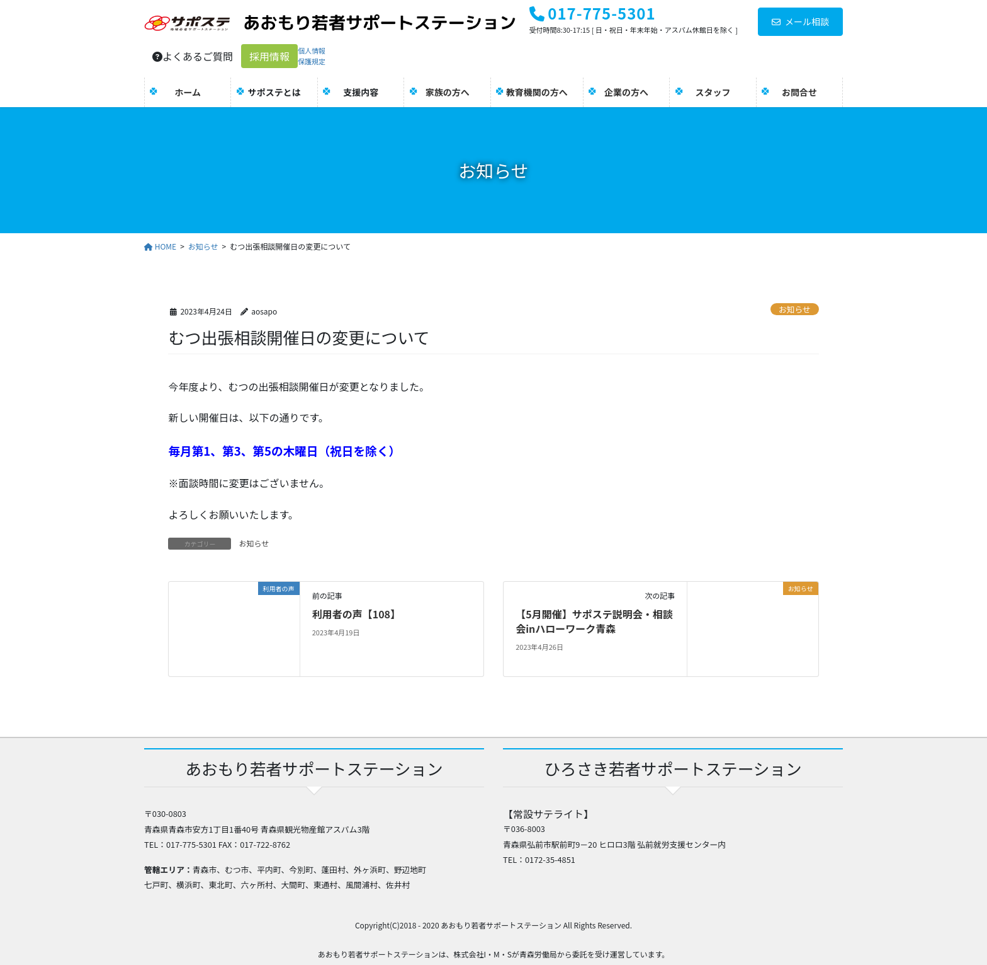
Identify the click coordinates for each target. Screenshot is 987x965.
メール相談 (800, 21)
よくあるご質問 (192, 56)
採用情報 (269, 56)
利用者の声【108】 (356, 613)
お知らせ (795, 309)
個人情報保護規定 (311, 55)
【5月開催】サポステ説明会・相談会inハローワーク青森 (594, 620)
